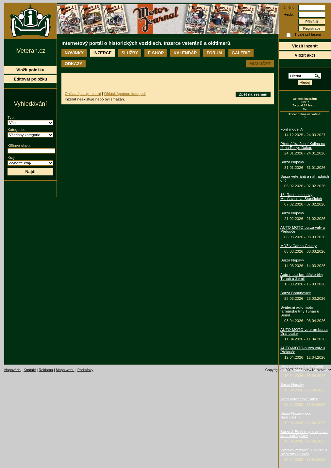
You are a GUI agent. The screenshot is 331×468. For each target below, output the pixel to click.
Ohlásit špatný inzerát (83, 94)
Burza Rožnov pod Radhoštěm (295, 415)
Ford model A (291, 129)
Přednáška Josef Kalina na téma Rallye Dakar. (302, 146)
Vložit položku (30, 69)
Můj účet (260, 63)
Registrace (312, 28)
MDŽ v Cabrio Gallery (298, 246)
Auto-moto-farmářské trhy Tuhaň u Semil (301, 276)
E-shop (156, 52)
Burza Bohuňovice (295, 293)
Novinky (74, 52)
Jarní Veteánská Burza (299, 399)
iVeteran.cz (30, 50)
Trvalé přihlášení (307, 34)
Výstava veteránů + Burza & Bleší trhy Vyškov (303, 452)
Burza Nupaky (292, 162)
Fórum (214, 52)
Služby (130, 52)
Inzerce (102, 52)
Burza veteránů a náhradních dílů (304, 178)
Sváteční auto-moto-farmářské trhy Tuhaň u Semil (299, 311)
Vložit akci (305, 55)
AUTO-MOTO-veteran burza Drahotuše (304, 331)
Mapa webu (65, 370)
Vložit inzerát (305, 46)
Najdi (30, 171)
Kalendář (185, 52)
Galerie (241, 52)
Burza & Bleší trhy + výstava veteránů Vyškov (304, 434)
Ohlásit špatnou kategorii (124, 94)
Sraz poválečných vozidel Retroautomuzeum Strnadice (304, 368)
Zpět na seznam (253, 94)
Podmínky (85, 370)
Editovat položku (30, 79)
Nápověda (12, 370)
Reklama (46, 370)
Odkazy (73, 63)
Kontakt (30, 370)
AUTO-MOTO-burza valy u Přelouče (302, 229)
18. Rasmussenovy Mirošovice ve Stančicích (301, 197)
